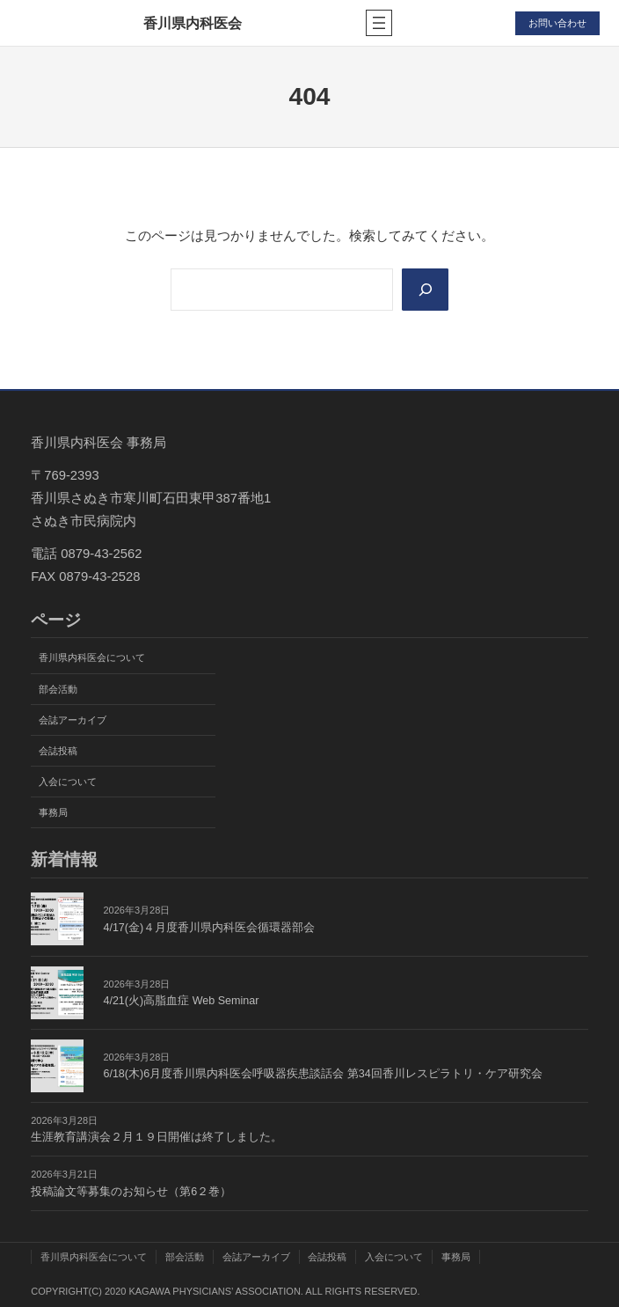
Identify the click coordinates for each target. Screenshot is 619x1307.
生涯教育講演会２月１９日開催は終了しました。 (156, 1137)
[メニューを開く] (379, 23)
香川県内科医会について (92, 658)
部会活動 (58, 689)
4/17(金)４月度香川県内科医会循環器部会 (209, 928)
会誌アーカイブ (72, 720)
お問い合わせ (557, 23)
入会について (68, 781)
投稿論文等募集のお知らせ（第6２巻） (131, 1192)
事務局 (53, 812)
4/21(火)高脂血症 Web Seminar (181, 1001)
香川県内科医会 (192, 23)
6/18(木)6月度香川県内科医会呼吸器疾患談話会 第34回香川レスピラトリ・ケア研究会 (322, 1074)
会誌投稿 (58, 750)
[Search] (425, 290)
